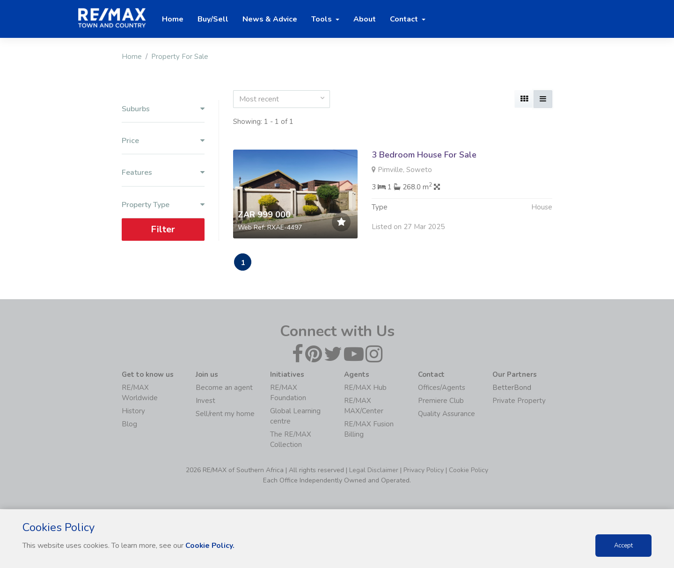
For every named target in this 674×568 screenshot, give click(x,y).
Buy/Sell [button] (213, 19)
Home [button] (172, 19)
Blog (129, 424)
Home (132, 56)
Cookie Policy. (210, 545)
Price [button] (163, 141)
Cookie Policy (468, 470)
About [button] (364, 19)
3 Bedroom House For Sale (424, 154)
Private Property (519, 401)
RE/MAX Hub (365, 388)
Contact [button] (405, 19)
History (133, 411)
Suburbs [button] (163, 109)
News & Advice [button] (269, 19)
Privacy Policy (423, 470)
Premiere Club (441, 401)
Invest (205, 401)
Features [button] (163, 172)
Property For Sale (179, 56)
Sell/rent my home (225, 414)
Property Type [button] (163, 205)
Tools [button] (322, 19)
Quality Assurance (446, 414)
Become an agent (224, 388)
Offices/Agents (441, 388)
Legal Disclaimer (373, 470)
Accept (623, 545)
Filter (163, 229)
